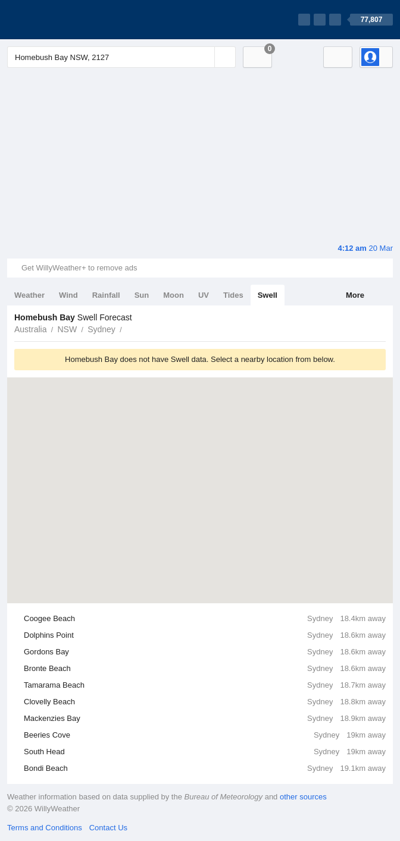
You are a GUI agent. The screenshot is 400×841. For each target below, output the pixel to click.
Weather (29, 295)
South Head (205, 752)
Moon (173, 295)
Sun (142, 295)
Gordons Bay (205, 652)
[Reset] (204, 57)
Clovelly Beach (205, 702)
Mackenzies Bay (205, 719)
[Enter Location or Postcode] (121, 57)
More (355, 295)
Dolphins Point (205, 635)
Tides (233, 295)
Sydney (101, 329)
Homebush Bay (129, 328)
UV (203, 295)
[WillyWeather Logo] (63, 19)
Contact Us (108, 827)
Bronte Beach (205, 669)
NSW (67, 329)
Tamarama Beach (205, 685)
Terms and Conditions (44, 827)
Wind (68, 295)
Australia (30, 329)
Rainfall (106, 295)
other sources (303, 796)
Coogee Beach (205, 619)
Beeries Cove (205, 735)
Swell (267, 295)
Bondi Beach (205, 768)
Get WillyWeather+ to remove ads (79, 267)
